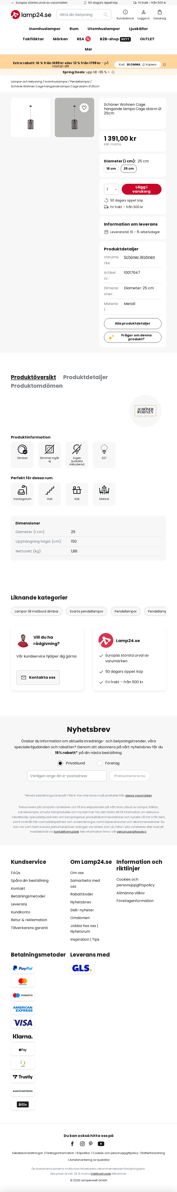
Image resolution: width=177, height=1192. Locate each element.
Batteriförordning (153, 1153)
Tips (95, 939)
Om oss (77, 872)
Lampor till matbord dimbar (36, 611)
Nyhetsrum (80, 931)
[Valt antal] (111, 189)
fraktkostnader (101, 1174)
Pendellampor (80, 81)
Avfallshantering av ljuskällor (89, 1160)
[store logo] (31, 14)
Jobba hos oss (83, 925)
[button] (84, 107)
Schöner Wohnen (139, 257)
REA (84, 39)
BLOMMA (137, 64)
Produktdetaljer (85, 377)
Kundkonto (20, 912)
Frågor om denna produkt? (136, 337)
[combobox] (84, 14)
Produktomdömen (37, 386)
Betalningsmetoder (28, 896)
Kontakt (18, 888)
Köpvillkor (83, 1153)
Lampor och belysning (26, 81)
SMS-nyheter (82, 910)
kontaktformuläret (66, 832)
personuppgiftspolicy (132, 832)
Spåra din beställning (29, 880)
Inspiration (79, 939)
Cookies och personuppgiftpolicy (116, 1153)
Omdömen (80, 917)
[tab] (33, 377)
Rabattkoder (81, 894)
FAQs (15, 872)
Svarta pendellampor (86, 611)
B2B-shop (115, 39)
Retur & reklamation (29, 919)
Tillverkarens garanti (29, 927)
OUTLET (147, 39)
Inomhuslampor (56, 81)
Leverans (19, 904)
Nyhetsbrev (80, 902)
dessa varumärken (138, 795)
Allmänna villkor (130, 893)
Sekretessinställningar (27, 1153)
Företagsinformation (135, 900)
